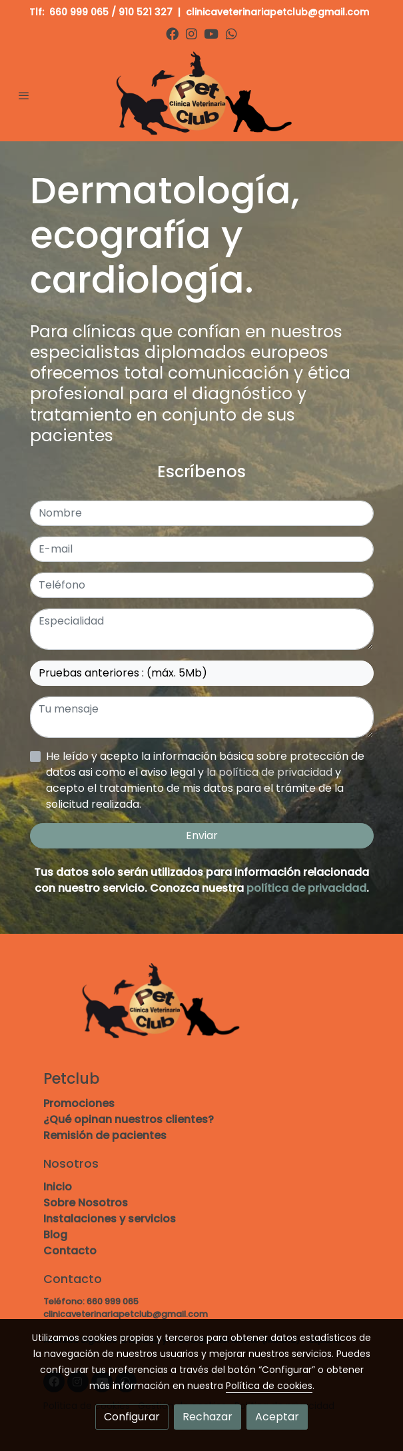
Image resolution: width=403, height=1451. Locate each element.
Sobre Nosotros (85, 1202)
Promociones (79, 1103)
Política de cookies (269, 1385)
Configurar (132, 1416)
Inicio (57, 1186)
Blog (55, 1234)
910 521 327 (146, 12)
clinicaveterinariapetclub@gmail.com (279, 12)
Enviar (202, 835)
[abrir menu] (24, 95)
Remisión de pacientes (105, 1135)
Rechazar (207, 1416)
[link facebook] (172, 33)
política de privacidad (306, 888)
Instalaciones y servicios (109, 1218)
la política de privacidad (270, 772)
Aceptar (277, 1416)
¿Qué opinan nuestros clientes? (128, 1119)
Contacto (70, 1250)
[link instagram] (191, 33)
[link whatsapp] (231, 33)
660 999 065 (79, 12)
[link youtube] (211, 33)
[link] (202, 95)
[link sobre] (201, 1010)
